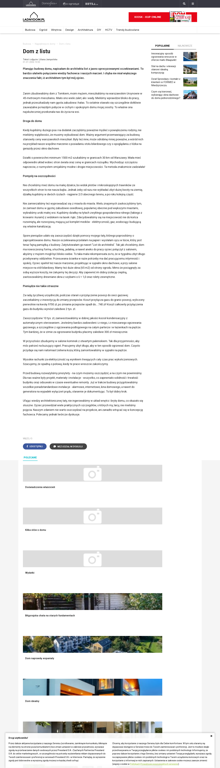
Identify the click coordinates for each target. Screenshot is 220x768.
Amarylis (134, 671)
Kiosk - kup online (163, 17)
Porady (27, 588)
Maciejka (135, 674)
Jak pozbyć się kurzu (105, 667)
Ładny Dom (29, 653)
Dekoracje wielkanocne (178, 612)
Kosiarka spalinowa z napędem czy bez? (141, 634)
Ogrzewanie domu (32, 616)
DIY (99, 29)
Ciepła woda (29, 612)
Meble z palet (137, 605)
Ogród (43, 29)
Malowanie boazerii (69, 602)
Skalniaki (135, 595)
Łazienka (99, 592)
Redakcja (28, 719)
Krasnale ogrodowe (140, 622)
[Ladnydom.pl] (31, 4)
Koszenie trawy (138, 609)
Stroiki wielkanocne (176, 616)
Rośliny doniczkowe (141, 599)
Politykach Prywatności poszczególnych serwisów (154, 764)
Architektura (85, 29)
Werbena (135, 691)
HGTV (108, 29)
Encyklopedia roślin (140, 619)
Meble (169, 588)
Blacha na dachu (67, 612)
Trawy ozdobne (138, 639)
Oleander (135, 667)
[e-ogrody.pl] (71, 4)
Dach (25, 605)
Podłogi (63, 588)
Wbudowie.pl (65, 660)
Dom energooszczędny (71, 684)
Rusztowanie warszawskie (73, 605)
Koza (61, 667)
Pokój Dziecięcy (174, 595)
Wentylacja (64, 677)
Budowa (30, 29)
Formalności (29, 609)
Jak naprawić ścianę (105, 674)
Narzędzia (64, 599)
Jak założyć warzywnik (106, 671)
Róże (133, 660)
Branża (169, 657)
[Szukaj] (184, 4)
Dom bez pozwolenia (70, 653)
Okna (25, 599)
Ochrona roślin (137, 602)
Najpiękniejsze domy (45, 43)
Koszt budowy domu (34, 602)
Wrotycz (134, 626)
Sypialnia (99, 595)
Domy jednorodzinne (177, 653)
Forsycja (134, 677)
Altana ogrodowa (139, 592)
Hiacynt (134, 653)
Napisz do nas (30, 716)
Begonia (134, 657)
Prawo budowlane (68, 657)
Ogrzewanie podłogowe (71, 671)
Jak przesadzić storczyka (108, 657)
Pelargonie (136, 681)
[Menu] (193, 4)
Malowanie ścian (67, 595)
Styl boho (99, 612)
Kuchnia (98, 599)
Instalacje (28, 626)
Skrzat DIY (100, 653)
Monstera (135, 588)
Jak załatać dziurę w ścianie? (109, 660)
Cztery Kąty (29, 657)
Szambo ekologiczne (70, 616)
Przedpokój (100, 602)
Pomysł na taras (174, 660)
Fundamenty (29, 619)
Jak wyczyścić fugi (104, 664)
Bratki (133, 684)
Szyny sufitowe (67, 674)
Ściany (26, 622)
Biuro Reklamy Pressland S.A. (38, 712)
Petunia (134, 688)
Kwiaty (133, 695)
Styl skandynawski (104, 616)
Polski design (173, 609)
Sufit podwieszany (69, 609)
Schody (27, 592)
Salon (97, 588)
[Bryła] (92, 4)
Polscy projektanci (176, 602)
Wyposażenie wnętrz (177, 592)
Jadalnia (98, 605)
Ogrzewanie (65, 664)
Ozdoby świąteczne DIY (179, 599)
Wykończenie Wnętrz (70, 592)
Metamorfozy (101, 609)
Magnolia (135, 629)
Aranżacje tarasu (139, 612)
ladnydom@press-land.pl (36, 709)
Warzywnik (136, 616)
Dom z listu (64, 43)
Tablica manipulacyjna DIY (108, 681)
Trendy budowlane (127, 29)
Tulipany (134, 664)
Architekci (171, 605)
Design (69, 29)
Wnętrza (56, 29)
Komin (26, 595)
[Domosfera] (49, 4)
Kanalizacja (65, 681)
